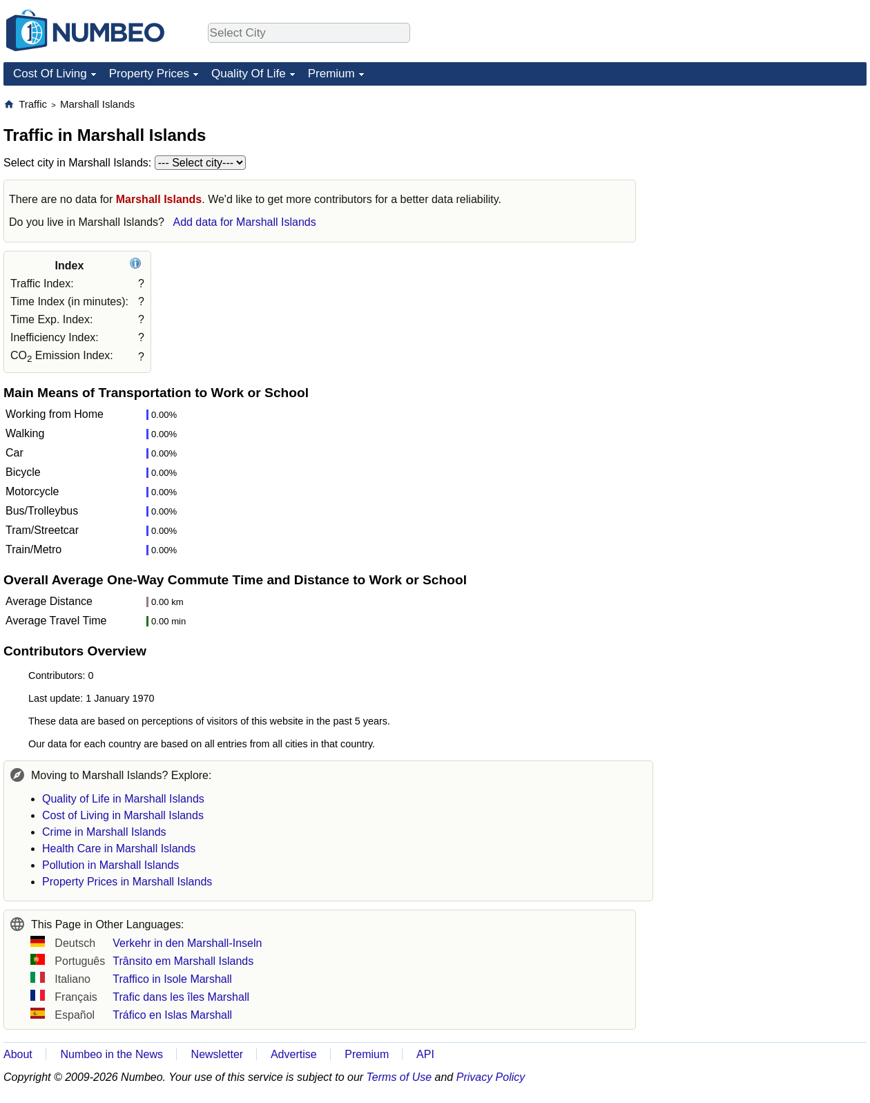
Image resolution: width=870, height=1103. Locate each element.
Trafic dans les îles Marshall (181, 997)
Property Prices (149, 73)
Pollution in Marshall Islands (110, 865)
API (425, 1054)
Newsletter (217, 1054)
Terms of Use (399, 1077)
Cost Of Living (50, 73)
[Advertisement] (763, 183)
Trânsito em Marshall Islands (183, 961)
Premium (331, 73)
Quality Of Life (248, 73)
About (17, 1054)
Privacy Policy (490, 1077)
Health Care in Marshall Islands (118, 848)
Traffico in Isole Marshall (172, 979)
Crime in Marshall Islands (104, 832)
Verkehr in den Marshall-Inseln (187, 943)
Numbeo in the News (111, 1054)
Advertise (294, 1054)
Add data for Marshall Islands (244, 222)
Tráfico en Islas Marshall (172, 1015)
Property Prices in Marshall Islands (127, 882)
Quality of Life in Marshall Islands (123, 799)
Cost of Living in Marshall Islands (123, 815)
